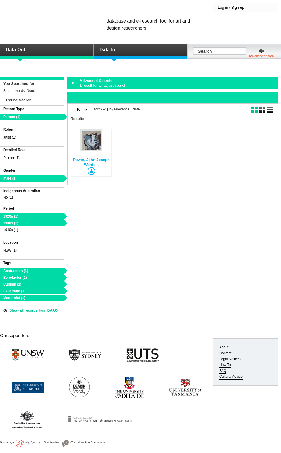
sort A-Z (100, 109)
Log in (223, 7)
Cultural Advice (231, 377)
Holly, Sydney (31, 442)
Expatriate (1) (14, 291)
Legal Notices (230, 359)
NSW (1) (10, 250)
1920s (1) (10, 216)
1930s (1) (10, 223)
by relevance (119, 109)
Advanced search (261, 56)
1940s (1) (10, 230)
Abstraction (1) (15, 271)
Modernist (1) (14, 298)
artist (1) (9, 137)
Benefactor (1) (15, 278)
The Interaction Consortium (88, 442)
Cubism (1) (12, 284)
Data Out (15, 49)
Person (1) (11, 117)
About (223, 347)
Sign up (237, 7)
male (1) (9, 178)
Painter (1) (11, 158)
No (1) (8, 197)
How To (225, 365)
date (136, 109)
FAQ (222, 371)
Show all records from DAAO (33, 310)
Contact (225, 353)
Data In (107, 49)
